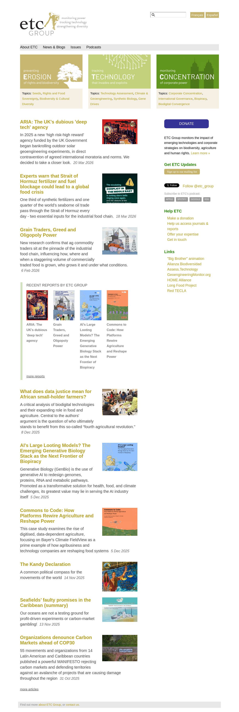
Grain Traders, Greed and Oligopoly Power (48, 232)
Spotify (182, 199)
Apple (169, 199)
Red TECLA (176, 291)
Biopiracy (200, 98)
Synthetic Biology (125, 98)
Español (212, 15)
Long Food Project (181, 285)
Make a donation (180, 218)
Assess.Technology (182, 269)
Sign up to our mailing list (182, 171)
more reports (35, 376)
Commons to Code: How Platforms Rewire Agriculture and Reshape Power (117, 340)
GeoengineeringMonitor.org (189, 275)
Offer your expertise (183, 234)
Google (195, 199)
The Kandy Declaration (45, 564)
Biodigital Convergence (174, 104)
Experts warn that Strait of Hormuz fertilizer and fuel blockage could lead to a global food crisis (54, 184)
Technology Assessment (117, 93)
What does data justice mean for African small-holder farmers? (55, 394)
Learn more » (200, 153)
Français (197, 15)
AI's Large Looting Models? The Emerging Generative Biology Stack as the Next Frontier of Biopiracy (90, 346)
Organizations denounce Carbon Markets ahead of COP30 (56, 640)
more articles (29, 689)
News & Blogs (54, 47)
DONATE (186, 124)
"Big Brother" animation (185, 259)
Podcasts (93, 47)
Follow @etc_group (198, 186)
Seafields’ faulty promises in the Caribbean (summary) (55, 602)
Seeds (36, 93)
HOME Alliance (179, 280)
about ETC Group (50, 704)
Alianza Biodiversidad (184, 264)
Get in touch (177, 240)
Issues (76, 47)
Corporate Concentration (185, 93)
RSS (207, 199)
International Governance (175, 98)
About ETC (29, 47)
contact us (72, 704)
